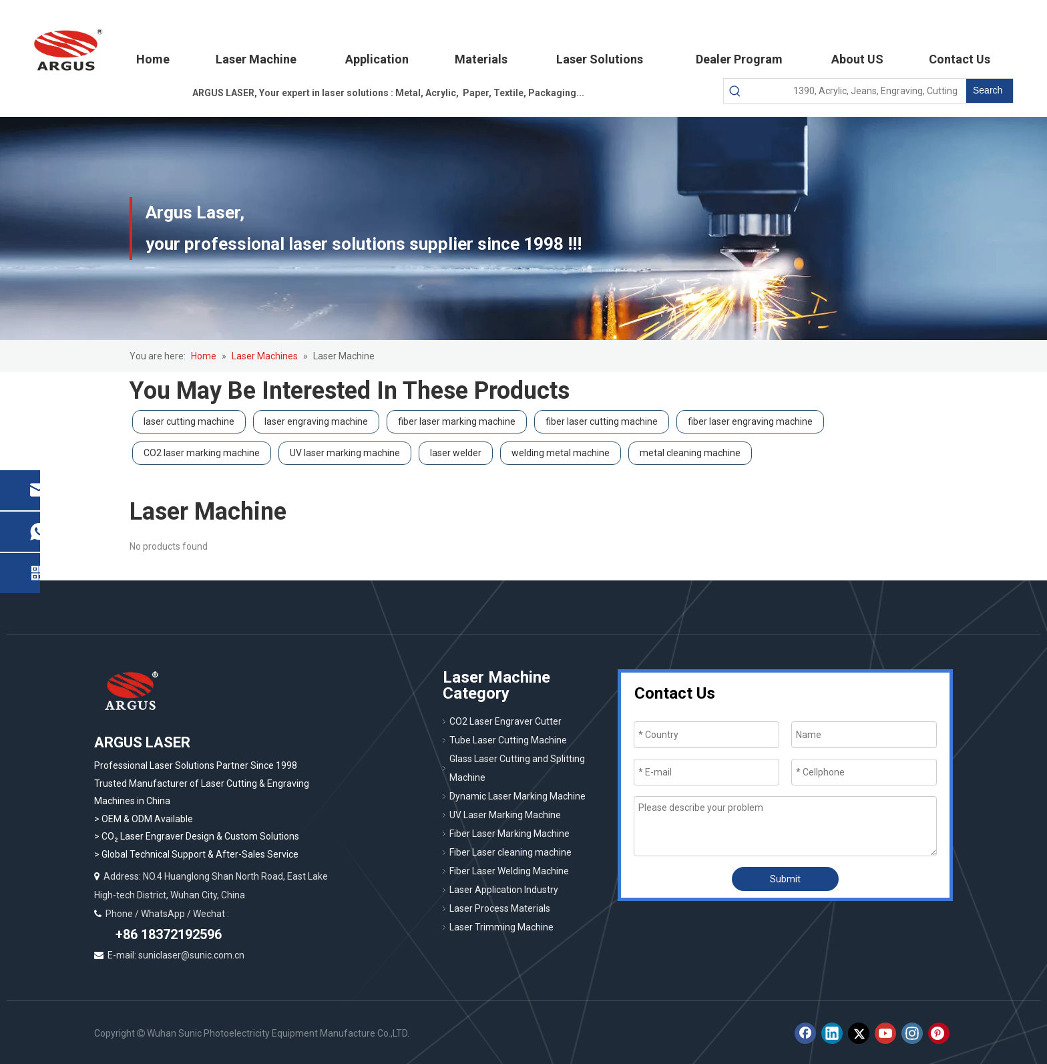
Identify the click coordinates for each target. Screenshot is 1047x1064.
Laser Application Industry (503, 889)
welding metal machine (560, 453)
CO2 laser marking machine (202, 453)
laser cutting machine (189, 421)
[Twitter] (858, 1033)
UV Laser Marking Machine (505, 815)
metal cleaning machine (690, 453)
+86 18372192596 (167, 934)
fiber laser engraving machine (750, 421)
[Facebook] (805, 1033)
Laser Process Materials (499, 908)
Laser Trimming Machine (501, 927)
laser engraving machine (316, 421)
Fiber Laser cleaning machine (510, 852)
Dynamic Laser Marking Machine (517, 796)
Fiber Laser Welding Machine (509, 871)
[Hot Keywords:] (989, 91)
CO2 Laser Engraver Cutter (505, 721)
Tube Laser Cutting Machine (508, 740)
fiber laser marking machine (456, 421)
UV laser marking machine (345, 453)
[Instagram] (912, 1033)
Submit (785, 879)
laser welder (455, 453)
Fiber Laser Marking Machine (509, 833)
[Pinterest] (939, 1033)
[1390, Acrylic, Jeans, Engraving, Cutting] (856, 91)
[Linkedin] (832, 1033)
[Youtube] (885, 1033)
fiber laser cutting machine (602, 421)
